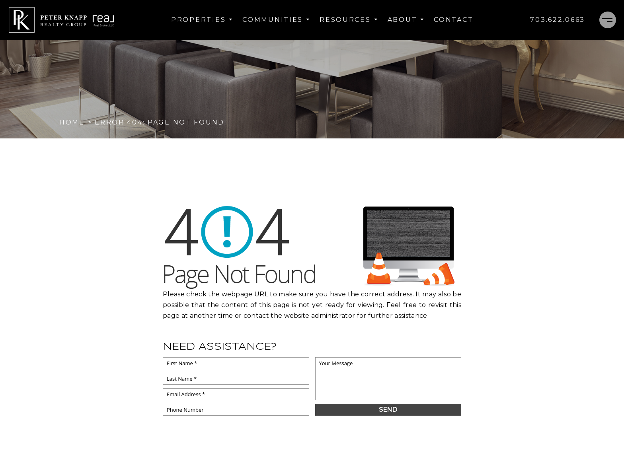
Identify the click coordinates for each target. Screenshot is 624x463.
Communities (276, 19)
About (406, 19)
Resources (349, 19)
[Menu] (607, 20)
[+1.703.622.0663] (557, 20)
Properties (202, 19)
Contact (453, 19)
